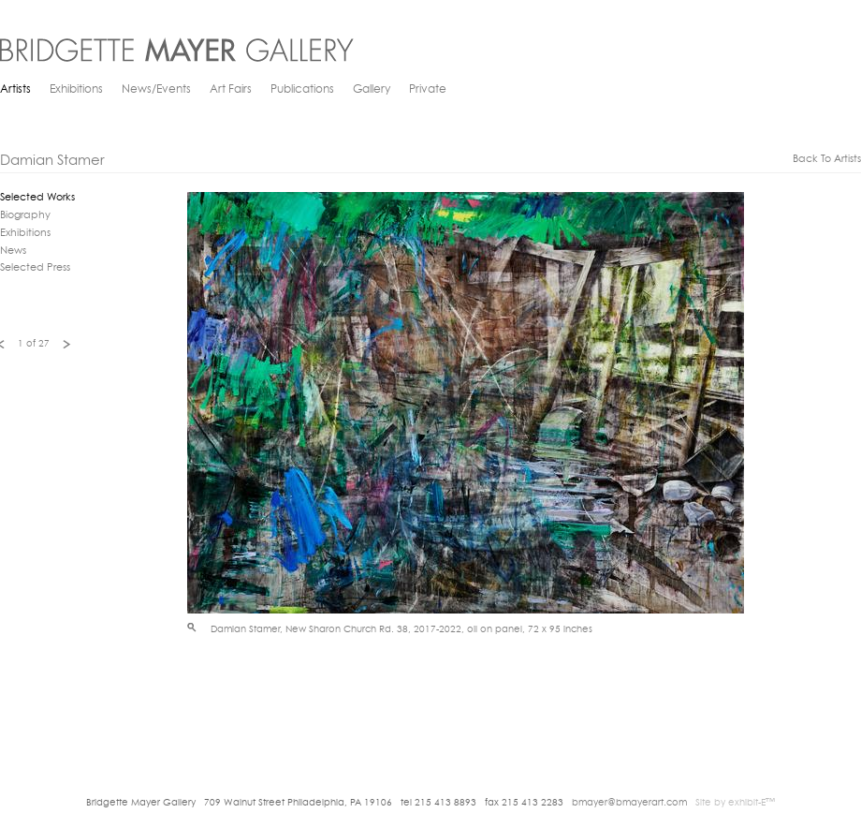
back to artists (827, 160)
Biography (25, 216)
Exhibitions (76, 90)
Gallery (371, 90)
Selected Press (35, 268)
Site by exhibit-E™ (735, 803)
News (13, 251)
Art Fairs (231, 90)
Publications (302, 90)
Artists (15, 90)
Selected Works (37, 198)
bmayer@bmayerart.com (629, 803)
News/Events (156, 90)
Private (427, 90)
